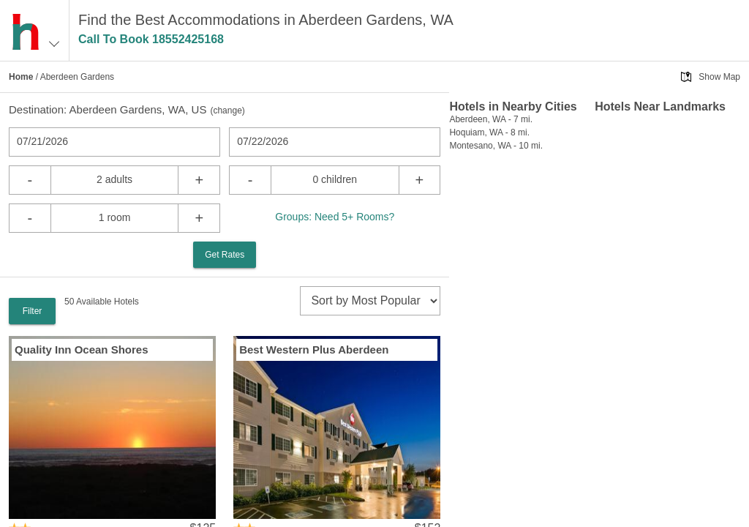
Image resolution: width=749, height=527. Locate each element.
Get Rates (224, 255)
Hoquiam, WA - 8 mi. (489, 132)
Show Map (719, 77)
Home (21, 77)
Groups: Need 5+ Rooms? (334, 217)
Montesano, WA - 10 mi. (496, 146)
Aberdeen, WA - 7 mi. (490, 119)
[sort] (370, 300)
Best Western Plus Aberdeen (313, 349)
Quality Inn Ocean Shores (81, 349)
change (227, 110)
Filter (32, 311)
